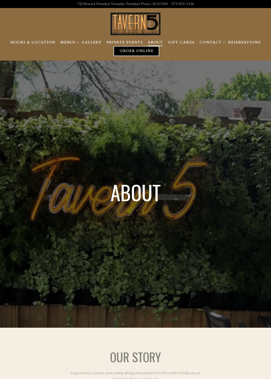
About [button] (155, 42)
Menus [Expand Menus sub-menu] (68, 42)
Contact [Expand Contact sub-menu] (211, 42)
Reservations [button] (244, 42)
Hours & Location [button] (33, 42)
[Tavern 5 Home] (136, 23)
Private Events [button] (124, 42)
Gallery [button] (91, 42)
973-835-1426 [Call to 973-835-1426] (183, 4)
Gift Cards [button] (181, 42)
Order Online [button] (136, 51)
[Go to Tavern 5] (122, 4)
